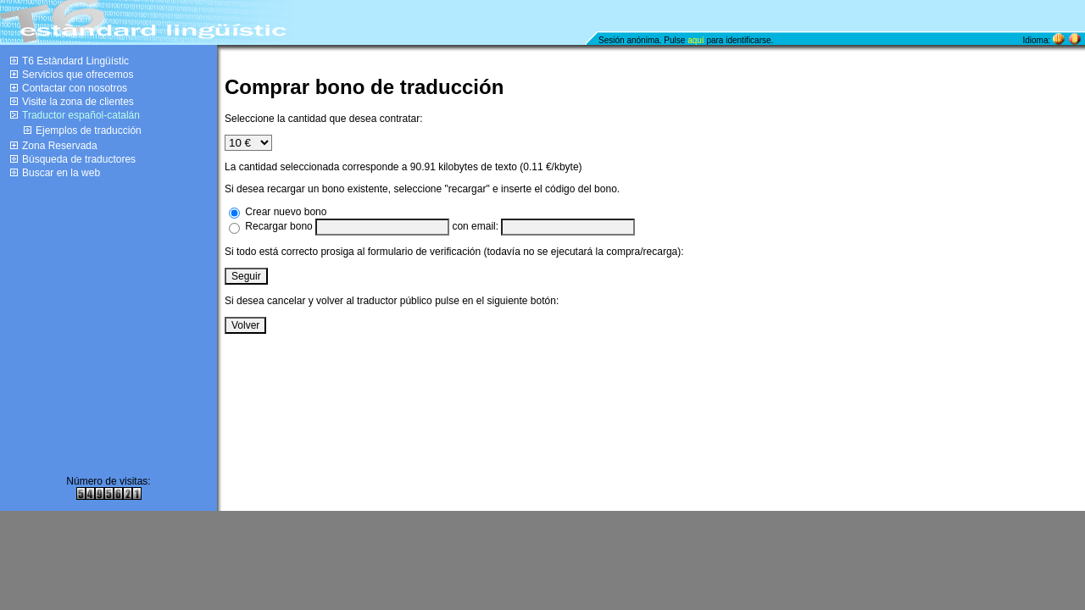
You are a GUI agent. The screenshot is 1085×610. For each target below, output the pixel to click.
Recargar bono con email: (440, 226)
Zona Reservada (59, 146)
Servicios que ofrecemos (77, 74)
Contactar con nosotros (74, 88)
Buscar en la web (61, 173)
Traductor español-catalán (81, 115)
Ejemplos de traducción (89, 130)
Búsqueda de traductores (79, 159)
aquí (695, 40)
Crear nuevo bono (285, 212)
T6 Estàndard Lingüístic (75, 61)
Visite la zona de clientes (78, 102)
